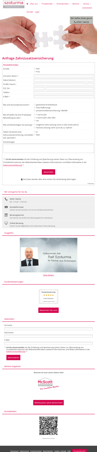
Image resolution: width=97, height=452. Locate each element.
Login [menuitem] (36, 13)
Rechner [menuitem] (73, 4)
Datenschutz (23, 447)
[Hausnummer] (90, 85)
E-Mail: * (6, 98)
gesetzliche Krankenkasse (45, 106)
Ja (36, 133)
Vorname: (8, 324)
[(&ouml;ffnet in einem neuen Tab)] (48, 381)
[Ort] (70, 89)
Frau (37, 73)
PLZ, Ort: (6, 89)
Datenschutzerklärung (12, 166)
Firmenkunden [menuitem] (61, 4)
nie (36, 122)
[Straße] (59, 85)
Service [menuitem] (84, 4)
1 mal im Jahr (40, 116)
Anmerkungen (9, 143)
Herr (37, 70)
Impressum (14, 447)
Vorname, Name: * (10, 77)
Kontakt (63, 447)
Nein (37, 136)
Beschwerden (47, 447)
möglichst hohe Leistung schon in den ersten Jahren (56, 126)
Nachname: (9, 331)
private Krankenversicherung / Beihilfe (50, 111)
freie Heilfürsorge (42, 109)
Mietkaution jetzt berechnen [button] (48, 399)
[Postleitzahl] (39, 89)
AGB (68, 447)
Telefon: (6, 93)
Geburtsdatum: (9, 81)
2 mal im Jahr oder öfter (45, 119)
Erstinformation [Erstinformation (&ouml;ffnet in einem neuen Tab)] (35, 447)
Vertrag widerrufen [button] (79, 447)
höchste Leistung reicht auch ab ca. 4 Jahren (53, 129)
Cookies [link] (56, 447)
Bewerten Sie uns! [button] (48, 309)
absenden (48, 172)
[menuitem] (27, 4)
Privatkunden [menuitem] (46, 4)
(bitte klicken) (48, 275)
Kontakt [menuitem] (29, 13)
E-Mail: (7, 338)
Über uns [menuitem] (33, 4)
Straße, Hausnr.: (9, 85)
